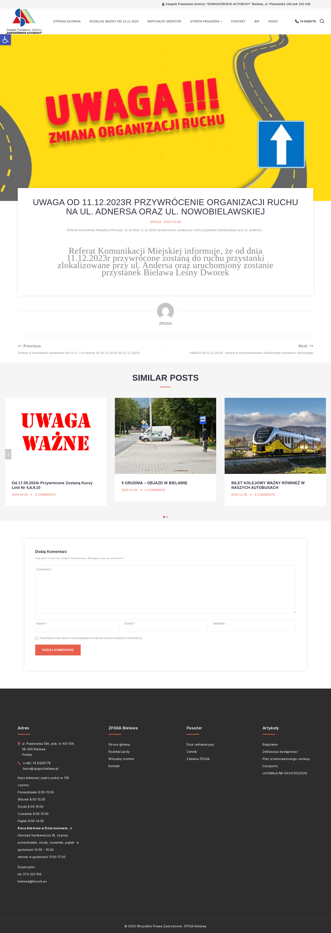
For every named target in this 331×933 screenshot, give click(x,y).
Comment (44, 569)
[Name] (77, 626)
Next (323, 454)
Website (219, 623)
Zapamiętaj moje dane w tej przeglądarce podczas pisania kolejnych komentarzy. (91, 638)
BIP (257, 21)
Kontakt (238, 21)
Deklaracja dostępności (280, 751)
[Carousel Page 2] (167, 517)
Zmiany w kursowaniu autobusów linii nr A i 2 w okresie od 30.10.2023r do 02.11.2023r (90, 349)
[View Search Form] (322, 21)
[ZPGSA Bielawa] (24, 21)
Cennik (192, 751)
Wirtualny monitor (164, 21)
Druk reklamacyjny (200, 744)
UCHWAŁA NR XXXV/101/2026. (285, 773)
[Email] (165, 626)
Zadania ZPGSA (198, 759)
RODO (273, 21)
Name (42, 623)
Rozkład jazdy (119, 751)
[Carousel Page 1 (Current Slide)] (164, 517)
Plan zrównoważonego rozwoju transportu (286, 762)
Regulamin (270, 744)
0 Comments (45, 494)
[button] (5, 39)
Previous (8, 454)
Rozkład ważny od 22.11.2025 (114, 21)
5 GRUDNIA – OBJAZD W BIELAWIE (154, 483)
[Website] (254, 626)
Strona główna (67, 21)
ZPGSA (155, 222)
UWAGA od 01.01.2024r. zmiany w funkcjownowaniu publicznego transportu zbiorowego (240, 349)
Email (130, 623)
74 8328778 (308, 21)
